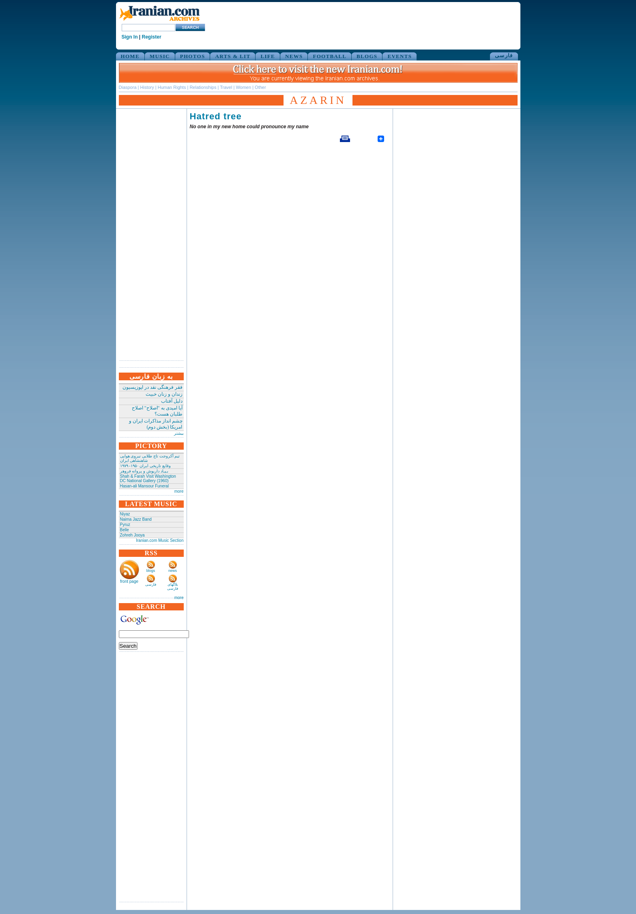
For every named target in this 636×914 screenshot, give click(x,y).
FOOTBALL (329, 56)
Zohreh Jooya (132, 535)
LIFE (267, 56)
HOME (130, 56)
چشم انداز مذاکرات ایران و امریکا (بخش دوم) (156, 424)
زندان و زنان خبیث (164, 394)
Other (260, 87)
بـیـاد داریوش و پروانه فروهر (144, 471)
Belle (124, 530)
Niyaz (125, 514)
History (147, 87)
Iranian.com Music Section (159, 540)
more (179, 491)
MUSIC (160, 56)
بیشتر (179, 433)
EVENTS (399, 56)
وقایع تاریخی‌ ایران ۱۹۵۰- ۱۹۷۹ (145, 465)
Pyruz (125, 524)
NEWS (294, 56)
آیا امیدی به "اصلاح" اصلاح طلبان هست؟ (157, 411)
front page (129, 581)
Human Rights (172, 87)
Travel (226, 87)
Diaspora (128, 87)
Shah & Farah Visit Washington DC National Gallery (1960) (148, 478)
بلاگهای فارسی (172, 586)
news (172, 571)
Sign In (130, 37)
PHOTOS (192, 56)
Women (243, 87)
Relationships (202, 87)
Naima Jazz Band (136, 519)
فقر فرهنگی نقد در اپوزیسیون (152, 387)
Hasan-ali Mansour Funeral (144, 486)
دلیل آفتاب (172, 401)
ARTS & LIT (232, 56)
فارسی (504, 55)
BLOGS (367, 56)
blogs (150, 571)
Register (151, 37)
